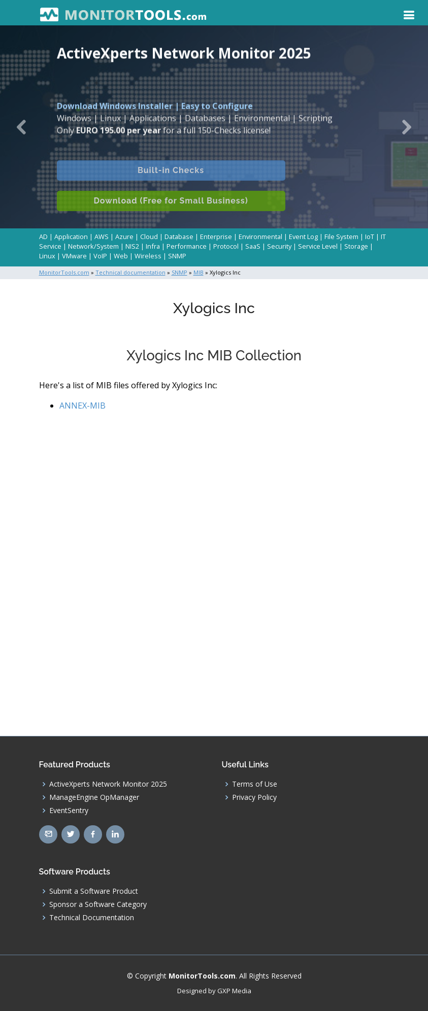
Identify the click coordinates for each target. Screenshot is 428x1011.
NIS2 (132, 246)
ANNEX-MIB (82, 405)
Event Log (303, 236)
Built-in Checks (171, 180)
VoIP (100, 255)
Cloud (149, 236)
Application (71, 236)
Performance (187, 246)
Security (279, 246)
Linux (47, 255)
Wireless (148, 255)
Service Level (318, 246)
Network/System (93, 246)
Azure (124, 236)
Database (178, 236)
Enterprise (216, 236)
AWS (101, 236)
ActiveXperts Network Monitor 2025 (108, 784)
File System (341, 236)
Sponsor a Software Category (98, 904)
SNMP (177, 255)
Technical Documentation (91, 917)
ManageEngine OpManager (94, 797)
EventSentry (68, 810)
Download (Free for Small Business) (170, 210)
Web (121, 255)
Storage (356, 246)
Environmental (260, 236)
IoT (369, 236)
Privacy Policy (254, 797)
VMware (74, 255)
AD (43, 236)
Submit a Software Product (93, 891)
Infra (153, 246)
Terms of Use (254, 784)
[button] (21, 126)
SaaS (252, 246)
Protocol (226, 246)
